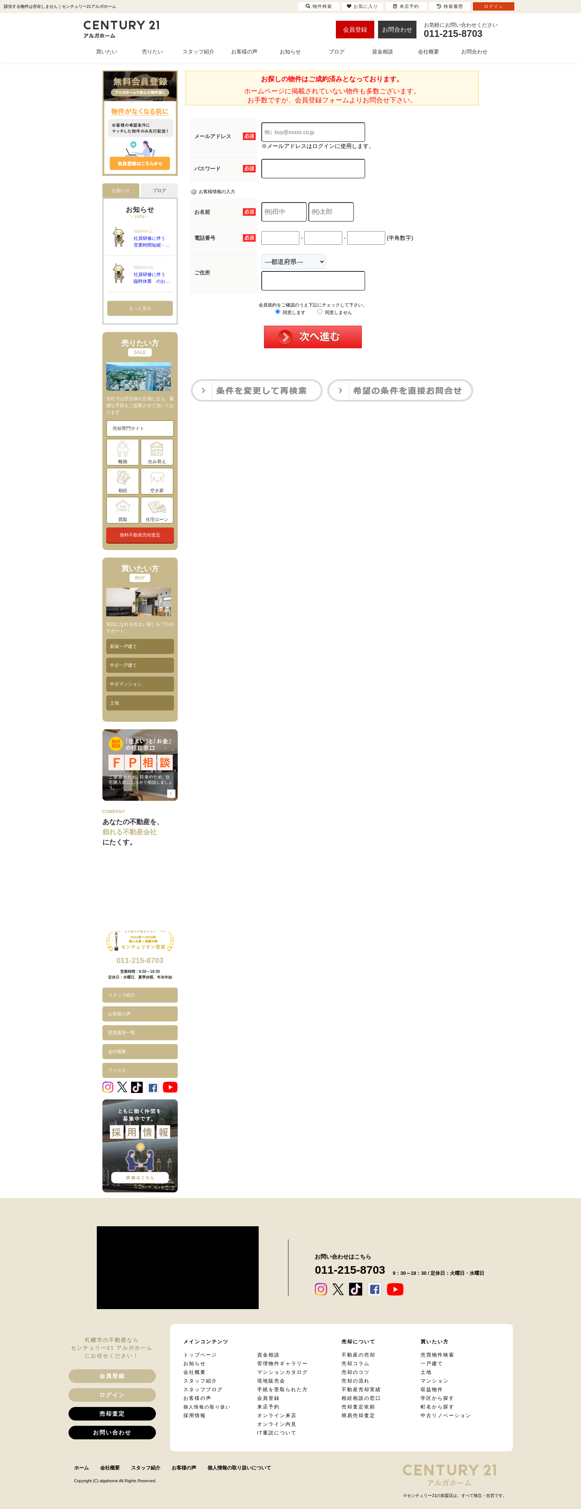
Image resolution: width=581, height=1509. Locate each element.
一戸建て (432, 1363)
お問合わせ (397, 29)
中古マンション (126, 684)
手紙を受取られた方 (282, 1389)
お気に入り (362, 6)
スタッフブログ (203, 1389)
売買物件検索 (437, 1355)
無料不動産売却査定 (140, 535)
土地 (114, 703)
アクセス (117, 1070)
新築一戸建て (123, 646)
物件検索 (319, 6)
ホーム (81, 1468)
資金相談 (268, 1355)
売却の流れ (356, 1381)
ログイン (112, 1395)
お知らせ (194, 1363)
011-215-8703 (139, 960)
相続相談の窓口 (361, 1398)
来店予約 (268, 1407)
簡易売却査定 (358, 1415)
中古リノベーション (446, 1415)
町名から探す (437, 1407)
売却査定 (112, 1413)
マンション (435, 1381)
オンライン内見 (277, 1424)
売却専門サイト (128, 428)
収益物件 (432, 1389)
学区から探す (437, 1398)
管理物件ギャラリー (282, 1363)
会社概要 (117, 1051)
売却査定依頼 (358, 1407)
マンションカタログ (282, 1372)
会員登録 (355, 29)
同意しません (334, 312)
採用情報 (194, 1415)
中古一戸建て (123, 665)
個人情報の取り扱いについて (239, 1468)
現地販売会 (271, 1381)
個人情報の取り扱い (207, 1407)
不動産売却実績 (361, 1389)
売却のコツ (356, 1372)
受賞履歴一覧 (121, 1032)
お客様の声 (119, 1014)
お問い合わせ (112, 1432)
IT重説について (277, 1433)
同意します (290, 312)
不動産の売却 (358, 1355)
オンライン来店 (277, 1415)
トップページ (200, 1355)
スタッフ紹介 (121, 995)
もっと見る (140, 308)
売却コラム (356, 1363)
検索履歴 (450, 6)
